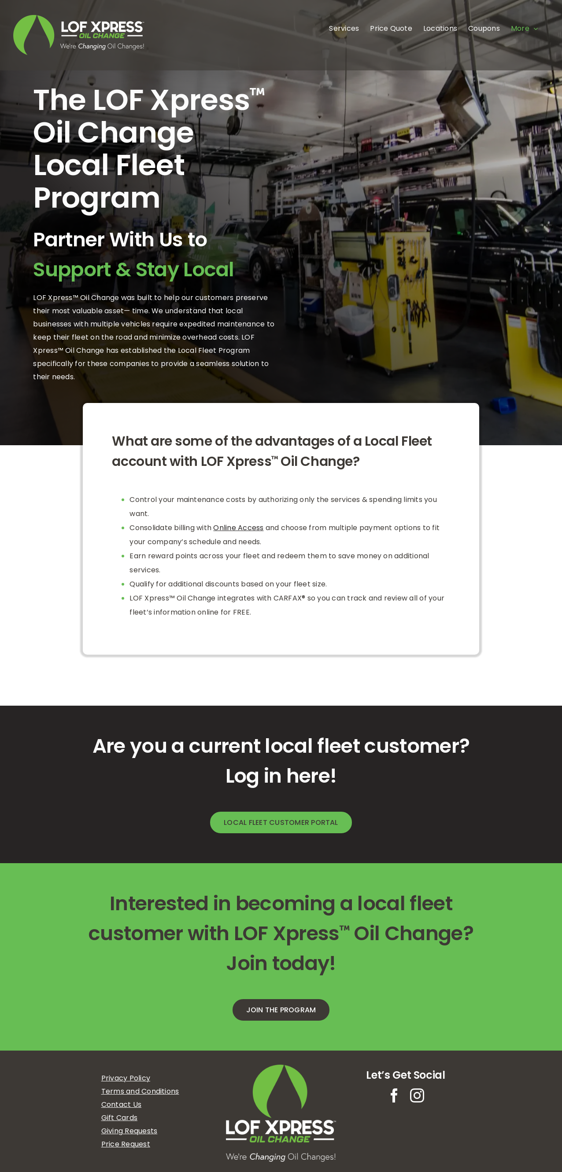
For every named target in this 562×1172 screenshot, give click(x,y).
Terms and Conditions (140, 1091)
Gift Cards (119, 1118)
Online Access (238, 528)
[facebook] (394, 1095)
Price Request (125, 1144)
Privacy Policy (125, 1078)
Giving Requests (129, 1131)
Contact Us (121, 1104)
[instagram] (417, 1095)
